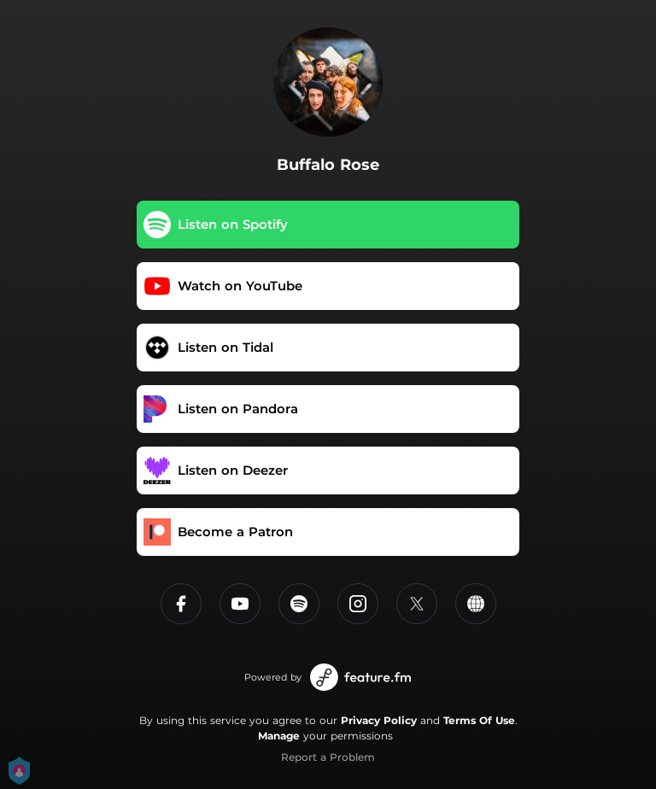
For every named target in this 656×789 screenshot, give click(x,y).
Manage (279, 735)
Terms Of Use (479, 720)
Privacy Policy (379, 720)
